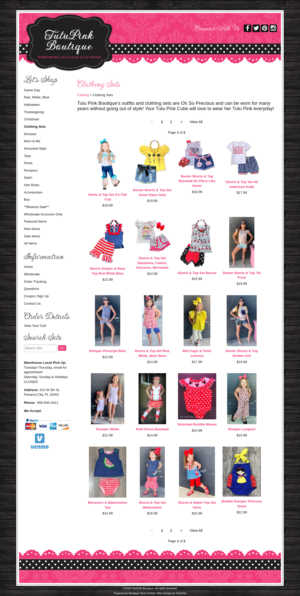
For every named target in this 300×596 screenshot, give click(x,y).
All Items (30, 243)
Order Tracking (35, 281)
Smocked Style (35, 148)
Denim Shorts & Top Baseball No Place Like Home (197, 181)
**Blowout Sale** (36, 207)
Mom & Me (32, 141)
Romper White (107, 429)
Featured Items (35, 221)
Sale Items (32, 236)
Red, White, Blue (36, 97)
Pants (28, 163)
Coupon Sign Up (36, 296)
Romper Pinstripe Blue (107, 351)
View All (196, 122)
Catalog (83, 95)
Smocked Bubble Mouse (197, 424)
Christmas (31, 119)
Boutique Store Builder (142, 593)
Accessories (33, 192)
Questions (31, 289)
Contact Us (32, 303)
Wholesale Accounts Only (43, 214)
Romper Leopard (241, 429)
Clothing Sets (35, 126)
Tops (27, 156)
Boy (27, 199)
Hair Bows (31, 185)
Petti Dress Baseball (152, 429)
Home (28, 267)
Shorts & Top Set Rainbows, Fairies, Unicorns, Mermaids (152, 262)
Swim (28, 177)
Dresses (30, 134)
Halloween (32, 105)
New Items (32, 229)
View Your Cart (35, 326)
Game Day (32, 90)
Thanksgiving (34, 112)
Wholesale (32, 274)
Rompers (31, 170)
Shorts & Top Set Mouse (197, 273)
